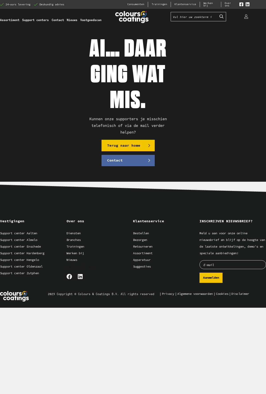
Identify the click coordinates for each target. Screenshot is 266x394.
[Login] (246, 16)
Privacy (168, 293)
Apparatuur (142, 259)
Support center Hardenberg (22, 253)
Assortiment (143, 253)
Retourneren (143, 246)
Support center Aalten (18, 233)
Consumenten (135, 4)
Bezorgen (140, 239)
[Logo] (14, 296)
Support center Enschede (20, 246)
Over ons (228, 4)
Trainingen (159, 4)
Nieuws (71, 259)
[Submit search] (221, 16)
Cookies (222, 293)
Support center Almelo (18, 239)
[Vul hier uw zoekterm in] (194, 16)
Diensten (73, 233)
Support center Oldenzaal (21, 266)
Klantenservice (185, 4)
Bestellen (141, 233)
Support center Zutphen (19, 273)
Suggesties (142, 266)
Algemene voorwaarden (195, 293)
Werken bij (208, 4)
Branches (73, 239)
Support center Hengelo (19, 259)
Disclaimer (240, 293)
